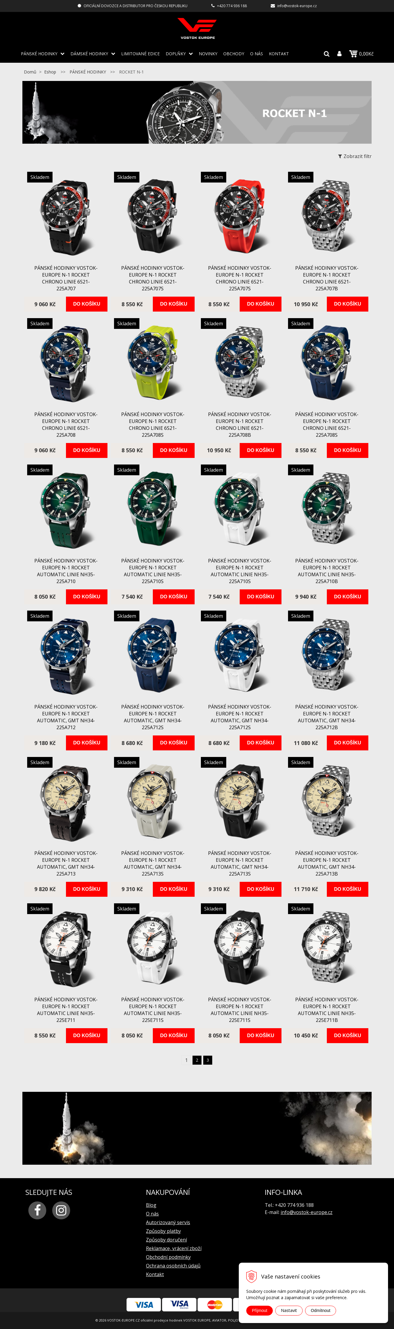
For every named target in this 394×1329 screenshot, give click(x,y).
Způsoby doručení (166, 1239)
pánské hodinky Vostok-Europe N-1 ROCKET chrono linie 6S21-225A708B (239, 424)
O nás (256, 53)
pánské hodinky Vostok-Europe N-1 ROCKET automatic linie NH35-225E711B (326, 1009)
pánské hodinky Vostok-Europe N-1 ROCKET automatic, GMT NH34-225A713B (326, 863)
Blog (151, 1205)
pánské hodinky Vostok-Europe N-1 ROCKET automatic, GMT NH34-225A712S (152, 717)
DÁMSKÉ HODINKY (89, 53)
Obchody (233, 53)
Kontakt (279, 53)
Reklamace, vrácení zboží (173, 1248)
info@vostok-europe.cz (297, 5)
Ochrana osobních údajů (173, 1265)
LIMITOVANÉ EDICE (140, 53)
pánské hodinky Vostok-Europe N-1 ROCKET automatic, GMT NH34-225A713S (152, 863)
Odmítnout (320, 1310)
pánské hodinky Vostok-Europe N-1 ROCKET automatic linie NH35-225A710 (66, 571)
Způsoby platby (163, 1231)
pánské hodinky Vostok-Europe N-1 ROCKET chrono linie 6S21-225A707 (66, 278)
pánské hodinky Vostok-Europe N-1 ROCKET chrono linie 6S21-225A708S (152, 424)
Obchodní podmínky (168, 1257)
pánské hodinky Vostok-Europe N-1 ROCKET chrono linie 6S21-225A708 (66, 424)
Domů (30, 72)
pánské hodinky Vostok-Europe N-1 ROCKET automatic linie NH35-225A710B (326, 571)
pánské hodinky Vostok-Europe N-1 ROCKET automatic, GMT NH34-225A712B (326, 717)
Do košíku (86, 303)
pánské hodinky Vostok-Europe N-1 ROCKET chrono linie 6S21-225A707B (326, 278)
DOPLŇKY (176, 53)
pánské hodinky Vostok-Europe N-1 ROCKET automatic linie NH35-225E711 (66, 1009)
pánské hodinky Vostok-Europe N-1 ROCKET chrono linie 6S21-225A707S (152, 278)
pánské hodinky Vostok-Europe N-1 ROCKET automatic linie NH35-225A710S (152, 571)
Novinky (208, 53)
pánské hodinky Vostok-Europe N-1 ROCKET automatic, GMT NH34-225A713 (66, 863)
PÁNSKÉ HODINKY (39, 53)
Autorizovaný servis (168, 1222)
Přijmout (259, 1310)
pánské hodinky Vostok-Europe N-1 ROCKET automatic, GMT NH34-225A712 (66, 717)
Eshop (50, 72)
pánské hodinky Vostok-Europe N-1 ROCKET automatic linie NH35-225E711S (152, 1009)
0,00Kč (361, 53)
